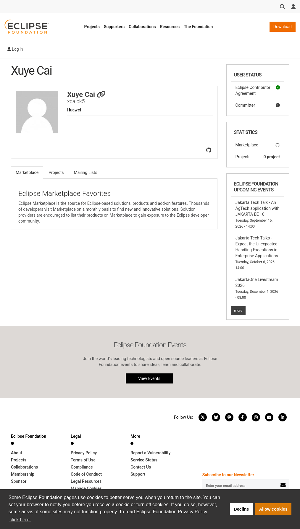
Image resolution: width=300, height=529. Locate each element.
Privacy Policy (84, 452)
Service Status (143, 460)
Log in (15, 49)
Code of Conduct (86, 474)
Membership (22, 474)
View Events (149, 378)
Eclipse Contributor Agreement (258, 90)
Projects (92, 26)
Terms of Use (83, 460)
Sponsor (18, 481)
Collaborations (142, 26)
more (238, 311)
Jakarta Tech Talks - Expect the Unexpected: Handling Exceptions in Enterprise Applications (257, 253)
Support (137, 474)
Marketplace (258, 145)
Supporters (114, 26)
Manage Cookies (86, 488)
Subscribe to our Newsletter (228, 474)
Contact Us (140, 467)
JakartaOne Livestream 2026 (257, 288)
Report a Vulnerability (150, 452)
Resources (170, 26)
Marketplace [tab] (27, 172)
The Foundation (198, 26)
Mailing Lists (85, 172)
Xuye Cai (86, 94)
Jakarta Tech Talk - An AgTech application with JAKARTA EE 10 (258, 214)
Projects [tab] (56, 172)
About (16, 452)
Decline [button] (241, 509)
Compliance (82, 467)
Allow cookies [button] (273, 509)
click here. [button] (20, 519)
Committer (258, 105)
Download (282, 26)
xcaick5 (76, 101)
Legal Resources (86, 481)
